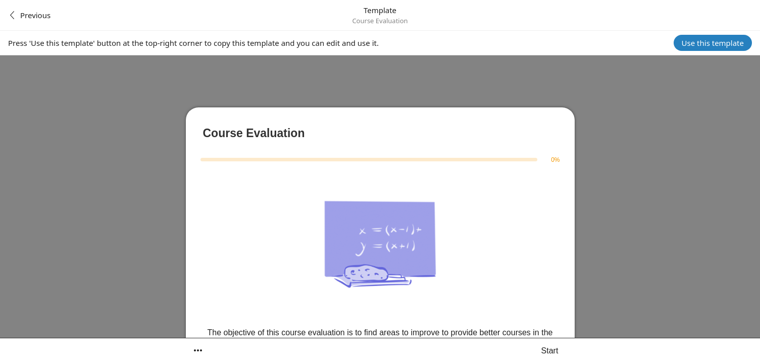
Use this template (713, 43)
